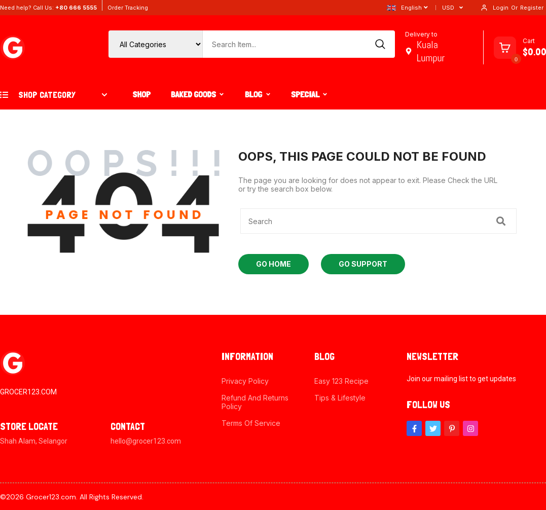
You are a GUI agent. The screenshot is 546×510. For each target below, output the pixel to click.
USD (448, 7)
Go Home (273, 264)
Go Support (363, 264)
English (404, 7)
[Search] (381, 44)
